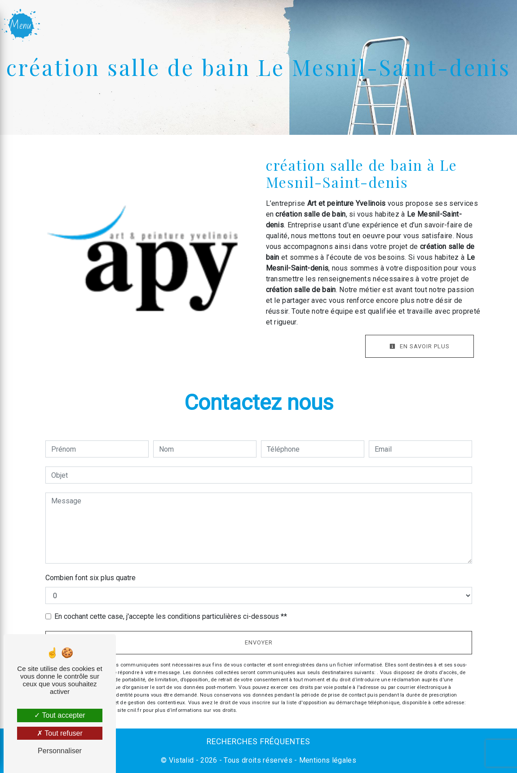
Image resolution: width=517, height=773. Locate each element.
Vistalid (181, 760)
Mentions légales (326, 760)
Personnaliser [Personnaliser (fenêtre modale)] (60, 751)
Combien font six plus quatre (90, 577)
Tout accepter (59, 715)
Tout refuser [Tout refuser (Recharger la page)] (60, 733)
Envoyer (259, 642)
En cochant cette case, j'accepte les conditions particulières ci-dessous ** (170, 616)
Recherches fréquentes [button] (258, 741)
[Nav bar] (22, 25)
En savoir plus (419, 346)
